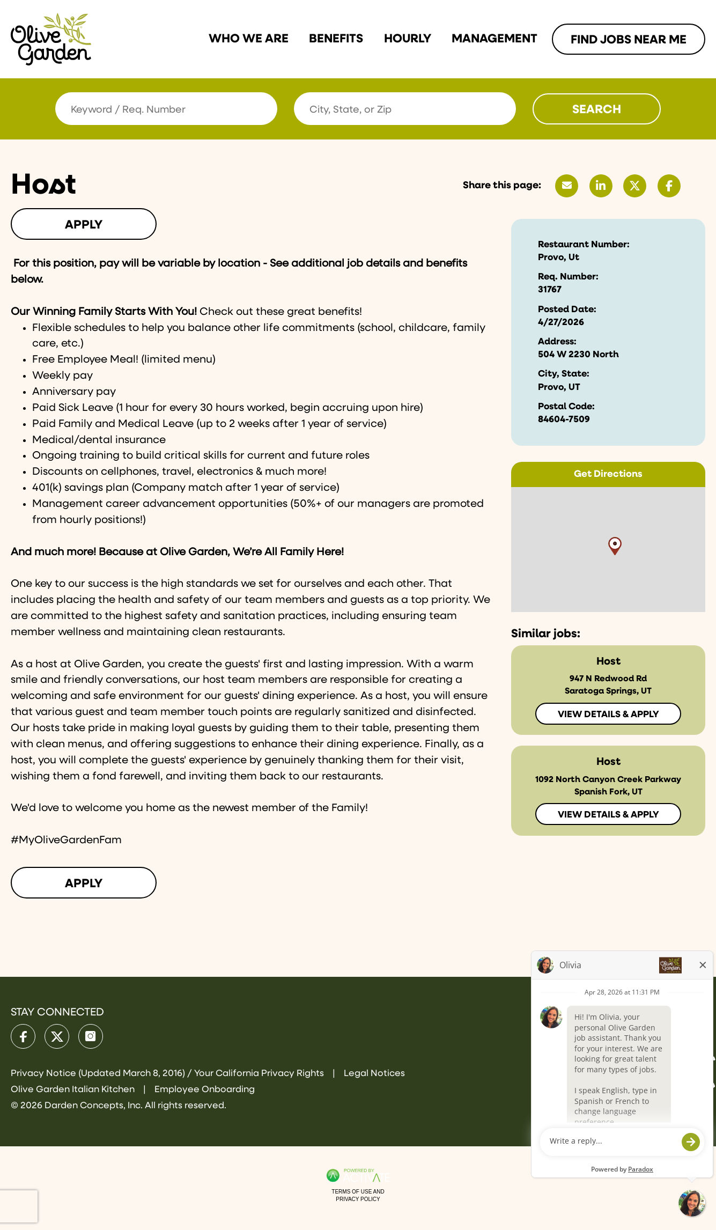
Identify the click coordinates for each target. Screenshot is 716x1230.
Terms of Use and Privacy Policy (357, 1195)
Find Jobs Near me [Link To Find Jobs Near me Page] (629, 40)
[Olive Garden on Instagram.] (90, 1036)
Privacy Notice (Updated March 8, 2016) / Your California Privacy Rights (168, 1073)
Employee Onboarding (204, 1089)
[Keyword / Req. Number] (166, 108)
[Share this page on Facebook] (669, 185)
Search (596, 110)
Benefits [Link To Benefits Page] (336, 39)
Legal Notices (374, 1073)
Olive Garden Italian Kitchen (74, 1089)
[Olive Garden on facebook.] (23, 1036)
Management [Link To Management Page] (494, 39)
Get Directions (608, 474)
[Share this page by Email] (566, 185)
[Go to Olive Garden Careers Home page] (51, 39)
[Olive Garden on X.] (57, 1036)
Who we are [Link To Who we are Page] (249, 39)
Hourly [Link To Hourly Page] (407, 39)
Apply (83, 225)
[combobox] (405, 108)
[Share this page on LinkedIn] (600, 185)
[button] (506, 108)
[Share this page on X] (634, 185)
